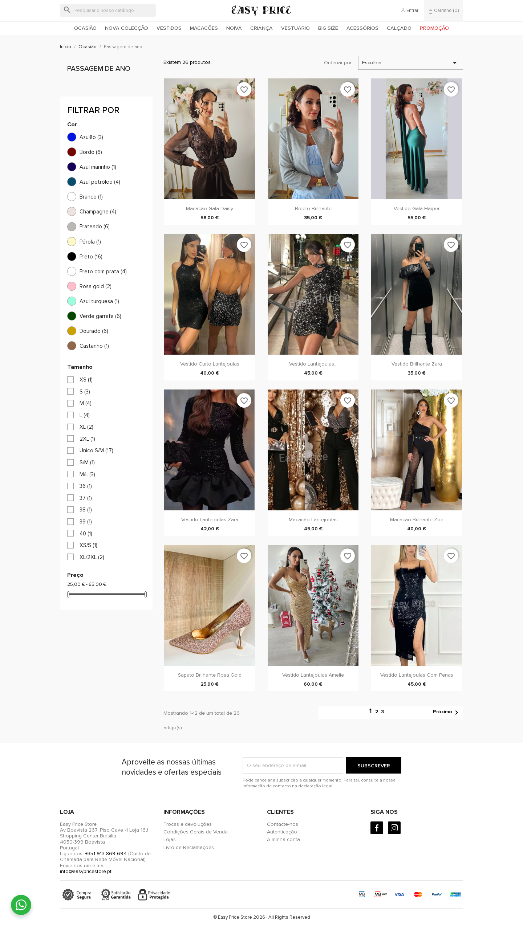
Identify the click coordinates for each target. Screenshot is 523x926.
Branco (91, 197)
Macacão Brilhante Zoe (416, 520)
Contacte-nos (282, 824)
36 (86, 486)
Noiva (234, 28)
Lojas (169, 839)
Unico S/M (96, 450)
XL (86, 427)
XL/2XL (92, 557)
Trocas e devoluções (187, 824)
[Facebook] (376, 827)
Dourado (94, 331)
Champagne (98, 212)
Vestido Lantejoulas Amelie (313, 675)
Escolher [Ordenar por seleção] (410, 62)
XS (86, 380)
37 (86, 498)
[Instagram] (394, 827)
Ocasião (85, 28)
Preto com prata (103, 271)
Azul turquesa (99, 301)
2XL (87, 439)
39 (86, 522)
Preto (91, 257)
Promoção (434, 28)
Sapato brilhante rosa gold (210, 675)
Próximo (447, 712)
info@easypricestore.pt (86, 871)
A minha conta (283, 839)
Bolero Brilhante (313, 208)
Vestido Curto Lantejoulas (209, 364)
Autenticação (282, 832)
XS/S (88, 545)
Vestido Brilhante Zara (417, 364)
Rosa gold (96, 286)
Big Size (328, 28)
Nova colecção (126, 28)
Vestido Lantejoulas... (313, 364)
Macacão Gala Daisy (209, 208)
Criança (261, 28)
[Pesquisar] (108, 10)
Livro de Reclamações (188, 847)
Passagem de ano (98, 68)
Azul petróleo (100, 182)
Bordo (91, 152)
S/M (87, 462)
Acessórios (362, 28)
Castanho (94, 346)
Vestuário (295, 28)
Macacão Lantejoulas (313, 520)
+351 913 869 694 (106, 853)
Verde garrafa (100, 316)
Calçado (399, 28)
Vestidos (169, 28)
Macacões (204, 28)
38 (86, 510)
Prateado (95, 226)
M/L (87, 474)
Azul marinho (98, 167)
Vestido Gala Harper (416, 208)
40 (86, 534)
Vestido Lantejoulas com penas (416, 675)
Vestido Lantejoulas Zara (209, 520)
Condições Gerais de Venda (195, 832)
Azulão (91, 137)
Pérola (90, 242)
